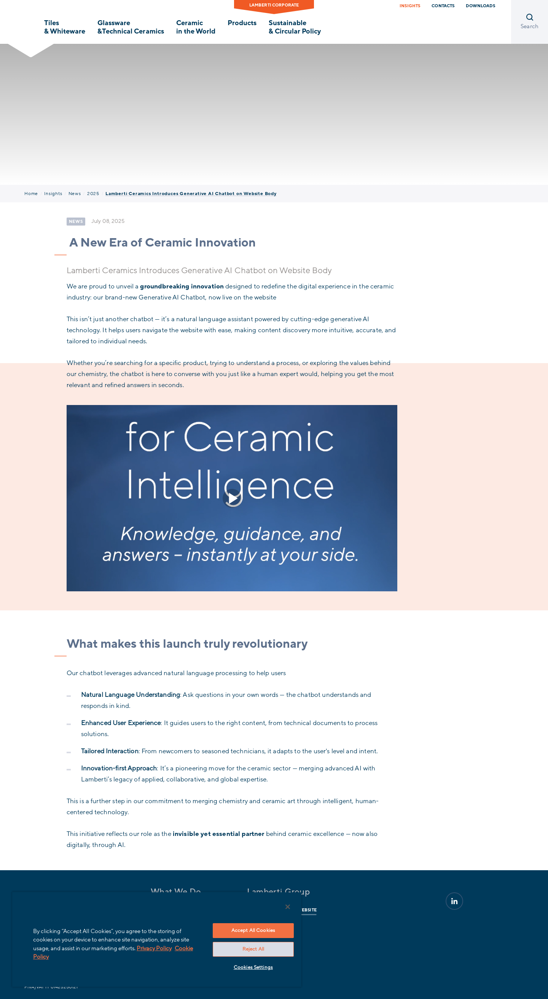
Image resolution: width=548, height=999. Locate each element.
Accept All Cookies (253, 930)
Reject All (253, 949)
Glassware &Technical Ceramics (130, 27)
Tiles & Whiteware (64, 27)
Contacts (443, 6)
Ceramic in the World (195, 27)
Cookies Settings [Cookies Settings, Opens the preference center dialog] (253, 967)
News (74, 193)
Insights (410, 6)
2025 (93, 193)
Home (31, 193)
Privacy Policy (154, 948)
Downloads (480, 6)
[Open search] (529, 22)
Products (242, 23)
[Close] (287, 906)
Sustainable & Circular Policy (295, 27)
